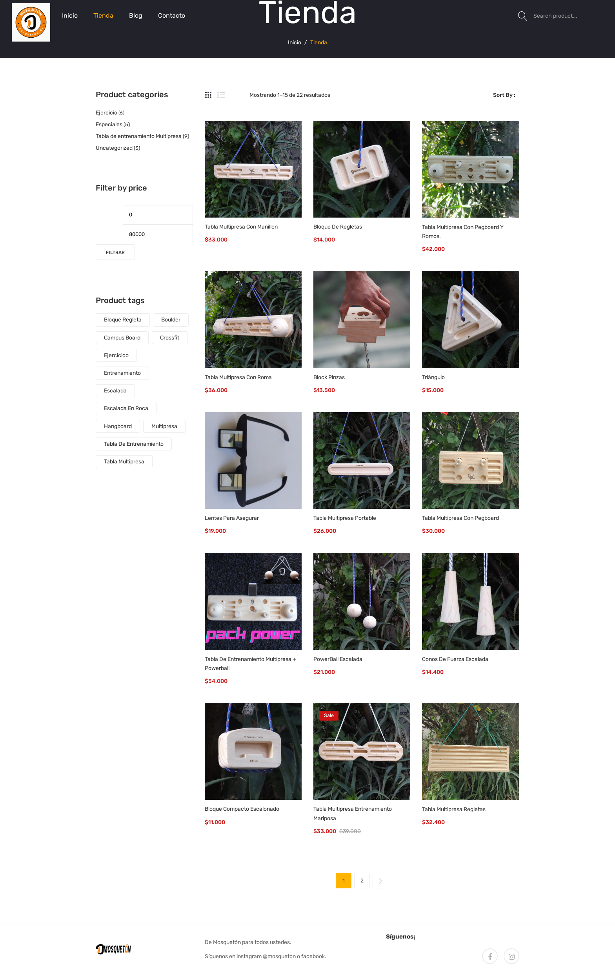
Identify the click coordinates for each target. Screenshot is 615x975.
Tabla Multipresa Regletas (454, 809)
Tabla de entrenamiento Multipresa (139, 136)
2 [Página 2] (362, 880)
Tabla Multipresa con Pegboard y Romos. (463, 232)
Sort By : (504, 95)
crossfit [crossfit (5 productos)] (169, 337)
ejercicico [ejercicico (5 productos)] (116, 355)
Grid (209, 95)
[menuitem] (70, 15)
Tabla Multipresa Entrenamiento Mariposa (352, 813)
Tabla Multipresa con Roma (238, 377)
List (221, 95)
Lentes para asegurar (232, 518)
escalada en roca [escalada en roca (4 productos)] (126, 408)
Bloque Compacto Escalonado (242, 809)
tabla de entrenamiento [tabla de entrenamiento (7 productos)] (134, 444)
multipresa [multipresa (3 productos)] (164, 426)
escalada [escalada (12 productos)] (115, 390)
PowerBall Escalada (337, 659)
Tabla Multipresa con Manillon (241, 226)
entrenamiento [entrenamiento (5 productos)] (122, 373)
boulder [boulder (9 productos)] (170, 319)
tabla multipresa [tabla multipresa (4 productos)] (124, 461)
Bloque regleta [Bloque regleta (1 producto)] (123, 319)
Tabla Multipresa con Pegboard (460, 518)
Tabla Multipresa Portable (344, 518)
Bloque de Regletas (337, 226)
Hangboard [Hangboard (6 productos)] (118, 426)
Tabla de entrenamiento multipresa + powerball (250, 664)
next (380, 880)
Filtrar (115, 252)
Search (523, 15)
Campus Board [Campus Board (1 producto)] (122, 337)
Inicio (294, 42)
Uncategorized (114, 148)
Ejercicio (106, 112)
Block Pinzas (329, 377)
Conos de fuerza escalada (455, 659)
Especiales (109, 124)
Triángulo (433, 377)
